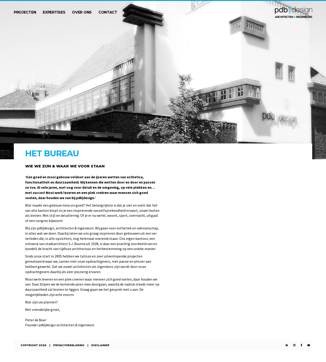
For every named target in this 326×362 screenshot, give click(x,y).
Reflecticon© (138, 12)
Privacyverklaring (68, 345)
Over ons (82, 12)
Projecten (25, 12)
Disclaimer (100, 345)
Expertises (54, 12)
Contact (107, 12)
